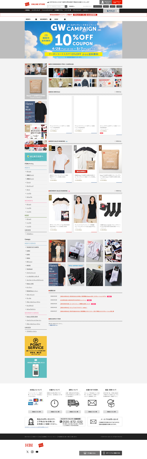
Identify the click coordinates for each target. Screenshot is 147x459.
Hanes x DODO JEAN (32, 316)
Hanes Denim (97, 6)
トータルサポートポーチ (33, 276)
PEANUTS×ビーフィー (32, 291)
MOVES (29, 265)
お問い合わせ (74, 436)
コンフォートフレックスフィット (35, 280)
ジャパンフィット (31, 272)
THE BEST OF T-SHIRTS (33, 247)
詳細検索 (71, 6)
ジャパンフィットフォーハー (34, 320)
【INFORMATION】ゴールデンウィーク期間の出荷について (75, 304)
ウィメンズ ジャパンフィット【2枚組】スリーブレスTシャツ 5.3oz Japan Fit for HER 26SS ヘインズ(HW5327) (85, 226)
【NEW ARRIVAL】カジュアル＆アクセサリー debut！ (73, 307)
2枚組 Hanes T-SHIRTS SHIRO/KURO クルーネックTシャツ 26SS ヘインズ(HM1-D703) (85, 177)
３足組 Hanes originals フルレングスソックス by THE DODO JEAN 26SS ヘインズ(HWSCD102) (110, 226)
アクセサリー (30, 234)
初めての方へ (27, 436)
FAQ (40, 436)
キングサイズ (30, 305)
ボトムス (29, 171)
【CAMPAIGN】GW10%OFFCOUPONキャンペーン (73, 300)
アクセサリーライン (32, 331)
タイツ (28, 189)
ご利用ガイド (35, 436)
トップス (29, 208)
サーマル (29, 298)
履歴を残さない (54, 325)
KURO (112, 6)
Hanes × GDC (30, 283)
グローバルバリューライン (33, 302)
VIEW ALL (118, 92)
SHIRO (119, 6)
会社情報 (44, 436)
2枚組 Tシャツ (30, 178)
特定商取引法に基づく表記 (64, 436)
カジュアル (29, 197)
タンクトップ (30, 186)
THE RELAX (29, 269)
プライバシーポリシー (52, 436)
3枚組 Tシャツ (30, 175)
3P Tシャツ (29, 261)
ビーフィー (29, 287)
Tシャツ (29, 182)
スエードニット (30, 294)
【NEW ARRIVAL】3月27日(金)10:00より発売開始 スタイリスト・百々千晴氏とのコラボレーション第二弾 (87, 311)
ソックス (29, 193)
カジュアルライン (31, 309)
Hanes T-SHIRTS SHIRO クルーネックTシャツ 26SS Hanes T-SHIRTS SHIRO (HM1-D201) (110, 177)
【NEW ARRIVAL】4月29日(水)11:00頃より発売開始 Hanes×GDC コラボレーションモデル (83, 296)
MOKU (105, 6)
